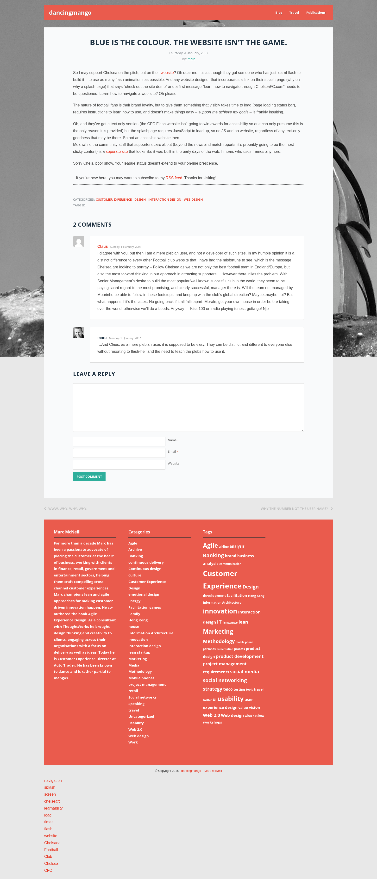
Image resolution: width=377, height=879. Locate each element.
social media (244, 671)
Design (140, 199)
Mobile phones (141, 677)
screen (50, 794)
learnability (53, 808)
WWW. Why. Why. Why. (65, 508)
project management (147, 684)
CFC (48, 870)
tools (249, 689)
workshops (212, 722)
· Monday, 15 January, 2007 (124, 338)
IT (219, 621)
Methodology (140, 671)
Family (134, 613)
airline (224, 546)
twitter (207, 700)
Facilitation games (144, 607)
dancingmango (70, 12)
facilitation (237, 595)
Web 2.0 (135, 729)
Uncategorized (141, 716)
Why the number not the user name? (297, 508)
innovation (138, 639)
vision (254, 707)
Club (48, 856)
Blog (278, 12)
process (239, 649)
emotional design (143, 594)
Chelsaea (52, 843)
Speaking (136, 703)
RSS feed (174, 178)
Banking (135, 555)
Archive (135, 549)
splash (49, 787)
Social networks (142, 697)
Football (51, 850)
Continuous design (144, 568)
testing (239, 689)
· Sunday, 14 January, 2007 (125, 246)
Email (173, 451)
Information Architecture (150, 633)
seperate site (117, 151)
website (167, 73)
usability (136, 722)
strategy (212, 689)
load (47, 815)
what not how (254, 716)
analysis (237, 546)
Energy (134, 600)
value (243, 707)
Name (173, 440)
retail (133, 690)
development (214, 595)
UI (214, 699)
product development (240, 656)
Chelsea (51, 863)
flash (48, 829)
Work (133, 742)
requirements (216, 672)
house (133, 626)
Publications (316, 12)
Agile (132, 543)
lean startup (139, 652)
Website (174, 463)
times (48, 822)
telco (227, 689)
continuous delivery (146, 562)
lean (243, 622)
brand (230, 555)
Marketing (137, 658)
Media (133, 665)
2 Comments (92, 224)
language (230, 622)
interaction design (164, 199)
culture (134, 575)
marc (191, 59)
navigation (53, 781)
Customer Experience (114, 199)
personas (209, 649)
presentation (225, 649)
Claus (102, 246)
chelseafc (52, 801)
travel (133, 710)
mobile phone (244, 642)
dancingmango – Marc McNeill (201, 771)
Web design (193, 199)
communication (230, 564)
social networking (225, 680)
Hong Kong (138, 620)
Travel (294, 12)
